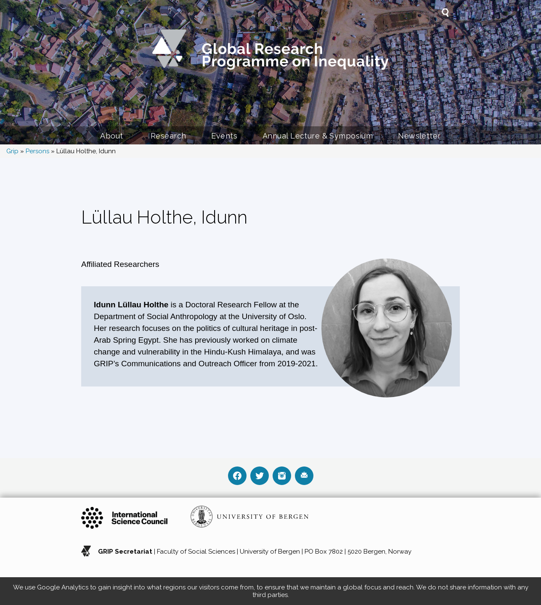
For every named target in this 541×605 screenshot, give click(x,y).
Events (224, 135)
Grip (12, 151)
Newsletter (419, 135)
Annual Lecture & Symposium (318, 135)
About (112, 135)
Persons (37, 151)
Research (168, 135)
